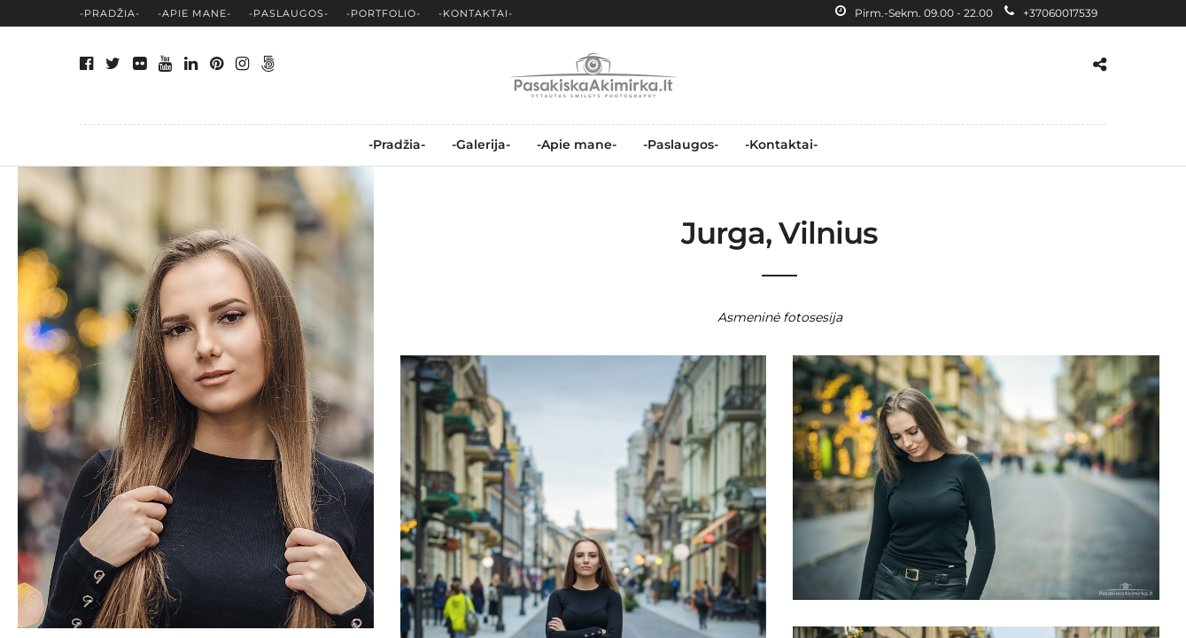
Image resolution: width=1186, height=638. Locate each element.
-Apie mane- (194, 13)
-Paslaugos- (289, 13)
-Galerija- (481, 144)
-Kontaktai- (475, 13)
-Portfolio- (383, 13)
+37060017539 (1050, 12)
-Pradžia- (110, 13)
